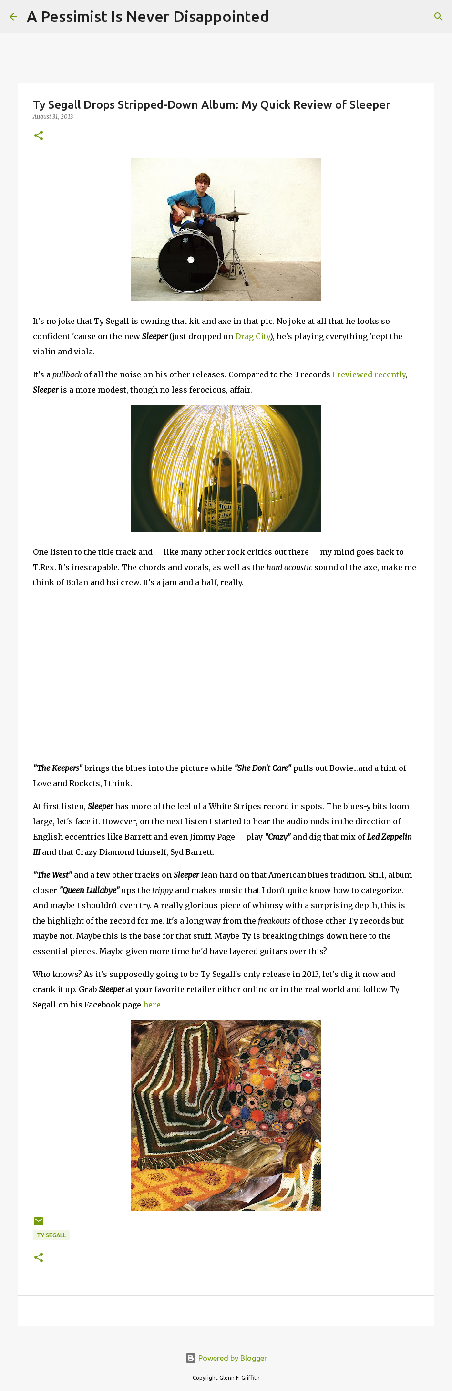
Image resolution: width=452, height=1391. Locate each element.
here (152, 1004)
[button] (38, 136)
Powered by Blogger (226, 1358)
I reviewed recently (368, 374)
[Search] (282, 16)
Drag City (252, 336)
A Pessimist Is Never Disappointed (148, 16)
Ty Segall (51, 1235)
